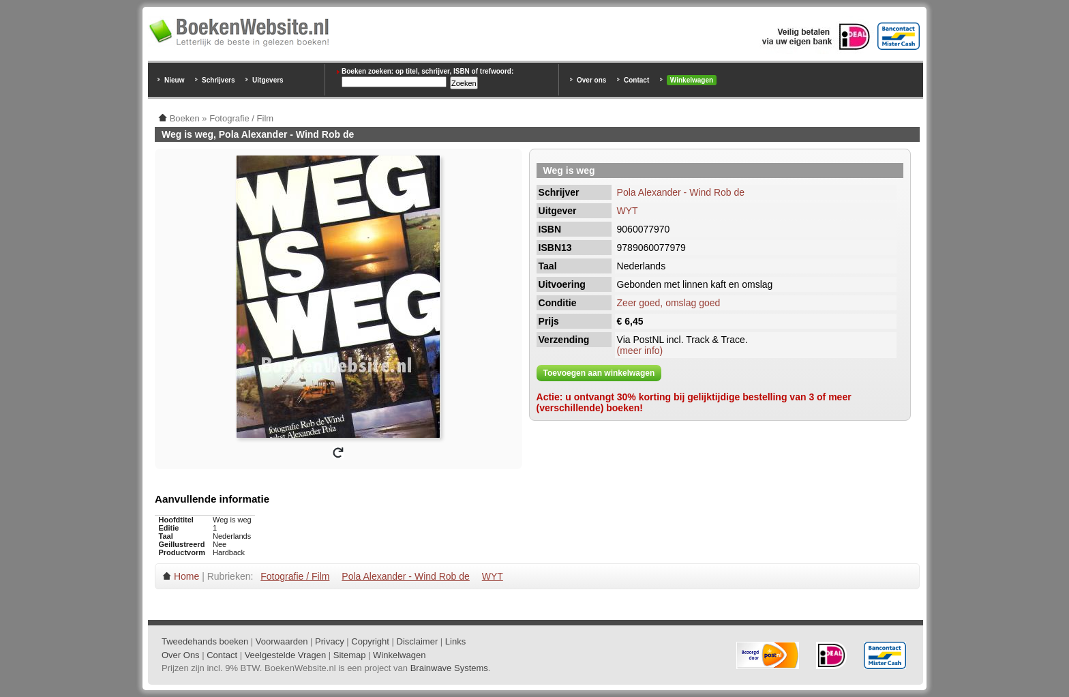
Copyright (370, 641)
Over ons (591, 80)
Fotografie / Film (294, 576)
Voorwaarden (282, 641)
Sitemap (349, 655)
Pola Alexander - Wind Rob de (681, 192)
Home (186, 576)
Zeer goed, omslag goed (669, 302)
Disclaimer (417, 641)
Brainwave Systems (449, 668)
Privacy (329, 641)
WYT (627, 210)
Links (455, 641)
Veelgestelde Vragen (286, 655)
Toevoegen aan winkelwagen (599, 373)
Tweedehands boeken (205, 641)
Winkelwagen (691, 80)
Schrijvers (218, 80)
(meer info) (640, 350)
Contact (636, 80)
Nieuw (174, 80)
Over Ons (181, 655)
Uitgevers (268, 80)
